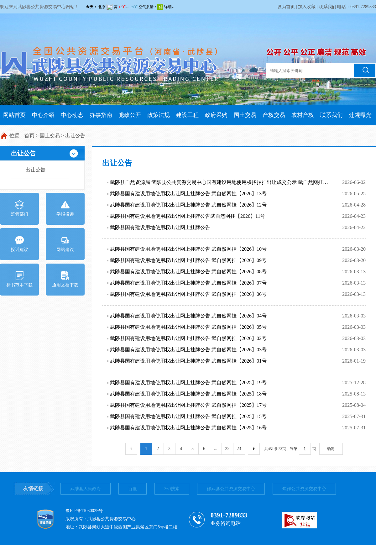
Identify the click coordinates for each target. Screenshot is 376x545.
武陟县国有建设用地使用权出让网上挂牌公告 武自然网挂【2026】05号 (188, 327)
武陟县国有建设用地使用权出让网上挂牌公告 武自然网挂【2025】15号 (188, 416)
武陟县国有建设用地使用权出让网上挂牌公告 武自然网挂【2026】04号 (188, 315)
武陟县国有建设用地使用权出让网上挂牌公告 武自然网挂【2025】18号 (188, 393)
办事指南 (101, 115)
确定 (331, 449)
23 (239, 448)
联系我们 (327, 6)
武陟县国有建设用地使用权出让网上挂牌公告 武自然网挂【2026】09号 (188, 260)
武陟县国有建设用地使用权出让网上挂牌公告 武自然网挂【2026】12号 (188, 204)
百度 (132, 488)
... (215, 448)
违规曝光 (360, 115)
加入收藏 (307, 6)
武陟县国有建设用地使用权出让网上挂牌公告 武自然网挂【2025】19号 (188, 382)
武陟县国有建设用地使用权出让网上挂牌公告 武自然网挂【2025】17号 (188, 405)
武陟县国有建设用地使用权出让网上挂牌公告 (160, 227)
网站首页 (14, 115)
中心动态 (72, 115)
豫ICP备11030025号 (84, 510)
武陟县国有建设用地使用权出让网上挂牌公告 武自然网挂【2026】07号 (188, 283)
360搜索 (172, 488)
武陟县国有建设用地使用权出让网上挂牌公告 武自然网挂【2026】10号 (188, 249)
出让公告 (75, 135)
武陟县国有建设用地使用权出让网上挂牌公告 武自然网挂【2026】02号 (188, 338)
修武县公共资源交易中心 (231, 488)
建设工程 (187, 115)
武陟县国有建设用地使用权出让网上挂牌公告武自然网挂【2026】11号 (187, 216)
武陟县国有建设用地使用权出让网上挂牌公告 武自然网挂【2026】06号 (188, 294)
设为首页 (286, 6)
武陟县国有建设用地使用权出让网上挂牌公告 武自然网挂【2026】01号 (188, 361)
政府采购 (216, 115)
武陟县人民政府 (85, 488)
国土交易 (245, 115)
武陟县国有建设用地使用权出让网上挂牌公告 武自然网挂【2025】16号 (188, 427)
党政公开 (129, 115)
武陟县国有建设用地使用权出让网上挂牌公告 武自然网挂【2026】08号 (188, 271)
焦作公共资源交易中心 (304, 488)
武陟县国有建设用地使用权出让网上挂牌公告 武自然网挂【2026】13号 (188, 193)
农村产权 (302, 115)
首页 (29, 135)
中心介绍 (43, 115)
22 (227, 448)
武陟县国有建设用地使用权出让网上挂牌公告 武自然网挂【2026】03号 (188, 349)
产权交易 (274, 115)
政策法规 (158, 115)
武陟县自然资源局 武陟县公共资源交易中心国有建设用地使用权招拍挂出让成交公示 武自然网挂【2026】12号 (219, 182)
